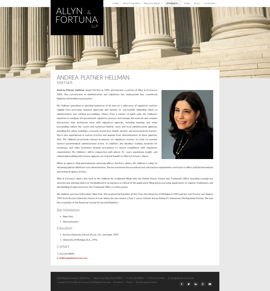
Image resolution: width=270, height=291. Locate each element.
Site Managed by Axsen (146, 282)
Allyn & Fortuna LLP (77, 17)
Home (116, 3)
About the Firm (131, 3)
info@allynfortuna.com (182, 278)
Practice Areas (152, 3)
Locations (209, 3)
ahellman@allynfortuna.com (73, 258)
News (187, 3)
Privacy (129, 282)
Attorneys (172, 3)
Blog (197, 3)
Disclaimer (118, 282)
